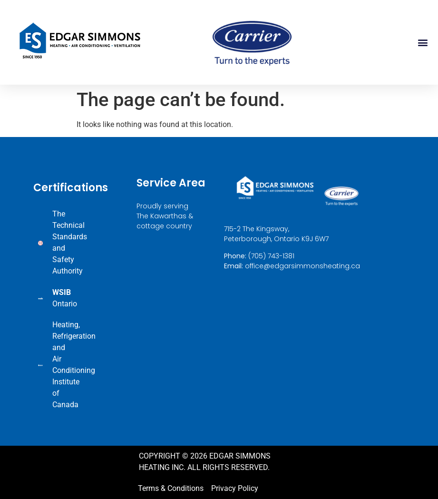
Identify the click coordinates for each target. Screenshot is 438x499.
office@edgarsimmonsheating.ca (302, 266)
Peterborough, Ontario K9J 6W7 (276, 239)
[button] (423, 42)
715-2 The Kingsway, (256, 229)
